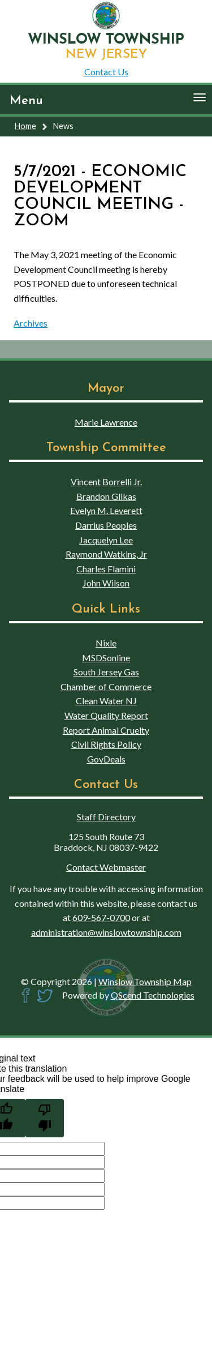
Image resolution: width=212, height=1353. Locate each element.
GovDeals (106, 758)
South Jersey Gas (106, 671)
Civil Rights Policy (106, 744)
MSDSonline (106, 657)
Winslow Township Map (145, 981)
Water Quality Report (106, 715)
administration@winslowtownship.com (106, 932)
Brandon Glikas (106, 496)
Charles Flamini (106, 568)
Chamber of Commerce (106, 686)
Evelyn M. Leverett (106, 510)
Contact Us (106, 71)
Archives (30, 323)
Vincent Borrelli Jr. (106, 481)
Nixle (106, 642)
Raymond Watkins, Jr (106, 554)
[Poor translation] (44, 1118)
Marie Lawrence (106, 422)
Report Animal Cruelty (106, 730)
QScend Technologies (152, 995)
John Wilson (106, 582)
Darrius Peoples (106, 525)
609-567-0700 (101, 917)
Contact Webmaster (106, 867)
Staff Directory (106, 816)
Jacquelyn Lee (106, 539)
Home (25, 126)
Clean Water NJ (106, 700)
